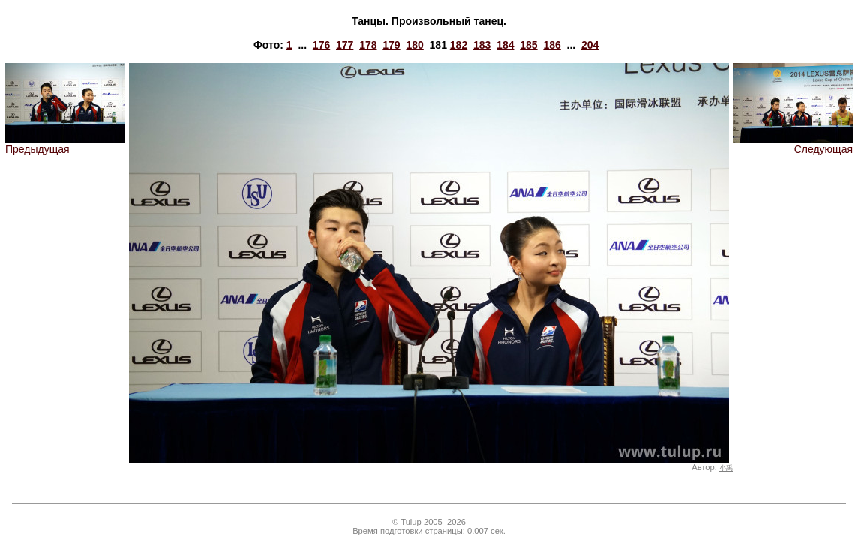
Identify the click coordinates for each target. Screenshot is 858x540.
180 (414, 45)
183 (481, 45)
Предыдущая (65, 144)
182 (458, 45)
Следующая (793, 144)
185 (528, 45)
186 (551, 45)
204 (589, 45)
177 (344, 45)
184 (505, 45)
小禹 (726, 468)
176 (321, 45)
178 (367, 45)
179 (391, 45)
